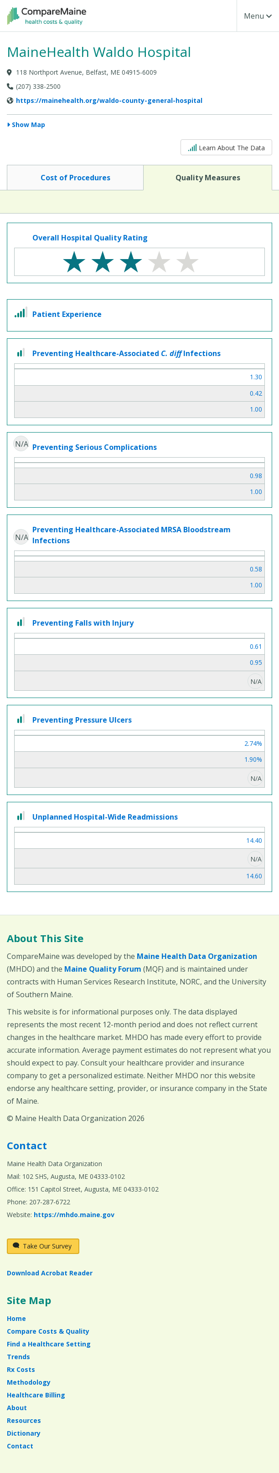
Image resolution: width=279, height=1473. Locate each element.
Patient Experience (67, 314)
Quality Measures (207, 177)
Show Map (28, 124)
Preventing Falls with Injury (83, 623)
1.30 (256, 376)
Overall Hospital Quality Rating (90, 238)
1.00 (256, 409)
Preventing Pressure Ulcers (82, 720)
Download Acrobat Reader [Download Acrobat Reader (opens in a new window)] (50, 1273)
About (17, 1407)
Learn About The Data (226, 147)
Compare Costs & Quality (48, 1331)
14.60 (254, 876)
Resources (24, 1420)
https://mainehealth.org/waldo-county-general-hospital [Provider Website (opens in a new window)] (109, 100)
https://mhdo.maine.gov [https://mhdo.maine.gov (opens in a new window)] (74, 1214)
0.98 (256, 475)
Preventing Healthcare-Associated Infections (126, 353)
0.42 (256, 393)
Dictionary (24, 1433)
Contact (27, 1145)
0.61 (256, 646)
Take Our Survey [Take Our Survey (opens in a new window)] (42, 1246)
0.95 (256, 662)
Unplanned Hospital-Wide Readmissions (105, 817)
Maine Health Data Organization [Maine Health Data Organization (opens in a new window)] (197, 956)
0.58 (256, 569)
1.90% (253, 759)
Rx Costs (21, 1369)
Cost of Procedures (75, 177)
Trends (18, 1356)
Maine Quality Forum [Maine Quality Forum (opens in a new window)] (102, 969)
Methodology (29, 1382)
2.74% (253, 743)
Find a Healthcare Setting (49, 1344)
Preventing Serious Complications (94, 447)
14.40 (254, 840)
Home (16, 1318)
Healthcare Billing (36, 1395)
